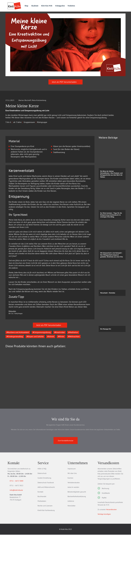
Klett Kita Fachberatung (46, 564)
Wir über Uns (72, 527)
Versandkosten (111, 563)
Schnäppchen (68, 6)
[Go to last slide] (8, 427)
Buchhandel (42, 550)
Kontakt (40, 545)
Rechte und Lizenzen (45, 559)
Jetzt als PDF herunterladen (65, 93)
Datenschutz (42, 527)
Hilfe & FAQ (42, 522)
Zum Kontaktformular (65, 494)
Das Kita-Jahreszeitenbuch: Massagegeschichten (18, 439)
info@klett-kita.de (18, 544)
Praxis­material (30, 15)
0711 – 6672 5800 (19, 534)
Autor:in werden (73, 540)
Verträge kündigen (104, 567)
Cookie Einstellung (44, 531)
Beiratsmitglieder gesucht (77, 545)
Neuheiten (81, 6)
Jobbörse (71, 554)
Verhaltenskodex (74, 536)
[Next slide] (91, 427)
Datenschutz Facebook (46, 536)
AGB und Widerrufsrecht (46, 540)
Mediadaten (42, 554)
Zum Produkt (17, 453)
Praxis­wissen (49, 15)
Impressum (72, 522)
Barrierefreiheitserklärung (77, 550)
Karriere (70, 531)
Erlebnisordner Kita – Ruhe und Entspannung (48, 439)
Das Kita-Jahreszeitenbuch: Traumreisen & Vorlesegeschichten (78, 440)
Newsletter (71, 559)
